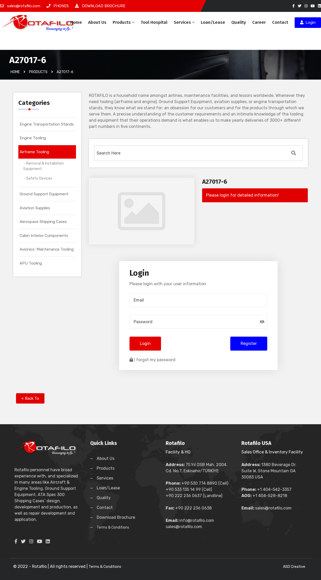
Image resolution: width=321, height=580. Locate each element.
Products (123, 22)
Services (184, 22)
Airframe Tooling (34, 152)
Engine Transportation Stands (47, 124)
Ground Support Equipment (44, 194)
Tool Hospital (154, 22)
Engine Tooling (33, 138)
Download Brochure (116, 517)
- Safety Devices (38, 178)
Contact (280, 22)
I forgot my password (152, 359)
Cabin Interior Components (44, 235)
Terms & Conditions (113, 527)
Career (259, 22)
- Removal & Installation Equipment (44, 166)
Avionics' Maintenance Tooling (47, 249)
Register (249, 343)
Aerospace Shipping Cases (43, 221)
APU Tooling (31, 263)
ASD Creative (294, 566)
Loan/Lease (213, 22)
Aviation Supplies (35, 208)
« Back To (30, 398)
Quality (238, 22)
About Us (97, 22)
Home (76, 22)
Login (308, 22)
